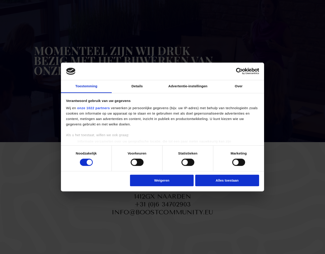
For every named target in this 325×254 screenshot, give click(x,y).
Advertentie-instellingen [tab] (187, 86)
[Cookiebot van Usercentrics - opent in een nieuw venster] (239, 71)
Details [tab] (137, 86)
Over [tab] (239, 86)
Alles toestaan (227, 180)
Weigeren (161, 180)
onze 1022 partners (93, 108)
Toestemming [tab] (86, 86)
